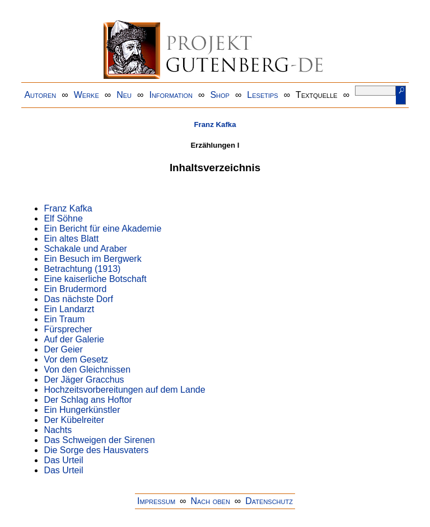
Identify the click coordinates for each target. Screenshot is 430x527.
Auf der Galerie (74, 339)
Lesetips (262, 95)
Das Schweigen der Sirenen (99, 440)
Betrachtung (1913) (82, 269)
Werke (86, 95)
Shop (220, 95)
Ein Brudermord (75, 289)
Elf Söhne (63, 218)
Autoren (40, 95)
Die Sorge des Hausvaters (96, 450)
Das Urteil (63, 460)
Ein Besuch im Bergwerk (92, 259)
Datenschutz (269, 501)
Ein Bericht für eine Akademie (102, 228)
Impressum (156, 501)
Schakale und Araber (85, 248)
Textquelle (317, 95)
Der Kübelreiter (74, 420)
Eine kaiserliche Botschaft (95, 279)
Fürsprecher (68, 329)
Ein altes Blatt (71, 238)
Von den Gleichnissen (87, 369)
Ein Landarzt (69, 309)
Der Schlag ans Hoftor (88, 399)
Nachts (58, 430)
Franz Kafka (215, 124)
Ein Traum (64, 319)
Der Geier (63, 349)
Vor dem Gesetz (76, 359)
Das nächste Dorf (78, 299)
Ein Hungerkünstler (82, 410)
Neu (124, 95)
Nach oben (210, 501)
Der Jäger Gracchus (84, 379)
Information (171, 95)
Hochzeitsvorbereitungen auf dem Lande (124, 389)
